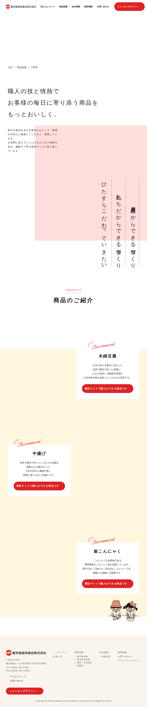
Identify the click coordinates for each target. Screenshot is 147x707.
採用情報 (88, 6)
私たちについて (48, 6)
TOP (10, 67)
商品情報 (63, 6)
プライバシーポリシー (129, 660)
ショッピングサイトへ (128, 6)
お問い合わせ (103, 6)
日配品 (80, 665)
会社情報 (76, 6)
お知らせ (58, 656)
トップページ (60, 652)
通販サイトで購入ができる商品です (106, 388)
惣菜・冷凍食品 (84, 662)
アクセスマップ (18, 676)
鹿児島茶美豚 (83, 659)
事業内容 (106, 656)
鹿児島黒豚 (82, 656)
